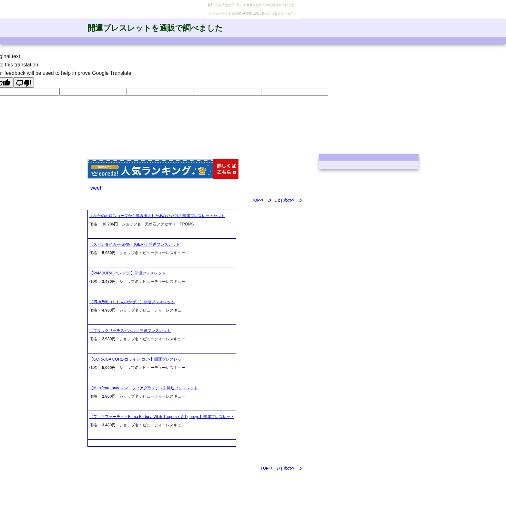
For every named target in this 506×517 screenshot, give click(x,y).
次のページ (293, 200)
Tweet (94, 188)
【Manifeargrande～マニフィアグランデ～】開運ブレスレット (143, 388)
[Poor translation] (23, 82)
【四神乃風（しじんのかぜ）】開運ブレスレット (132, 302)
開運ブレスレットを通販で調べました (155, 28)
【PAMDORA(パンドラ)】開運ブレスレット (127, 273)
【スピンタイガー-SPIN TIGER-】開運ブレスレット (134, 244)
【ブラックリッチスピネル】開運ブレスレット (130, 330)
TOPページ (261, 200)
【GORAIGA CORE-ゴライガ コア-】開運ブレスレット (137, 359)
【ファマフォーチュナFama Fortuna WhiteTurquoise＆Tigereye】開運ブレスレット (161, 416)
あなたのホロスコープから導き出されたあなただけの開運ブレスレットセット (157, 216)
